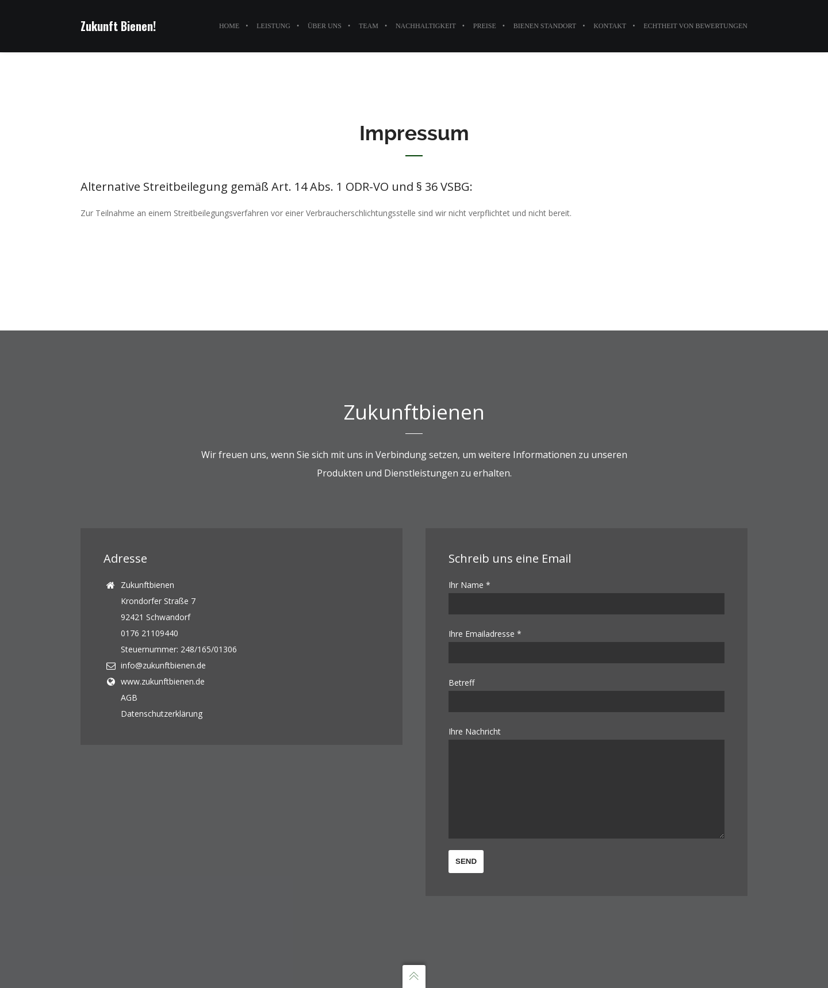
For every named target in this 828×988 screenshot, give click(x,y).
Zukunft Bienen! (118, 25)
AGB (129, 680)
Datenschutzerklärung (161, 696)
